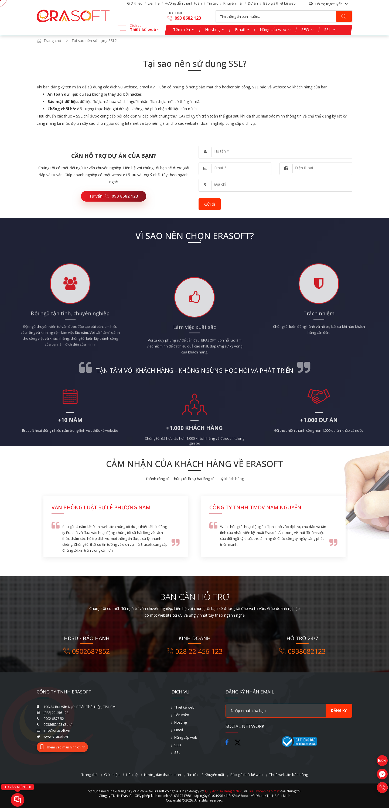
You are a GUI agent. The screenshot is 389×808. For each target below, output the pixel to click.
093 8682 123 (184, 18)
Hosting (212, 29)
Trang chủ (52, 40)
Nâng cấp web (273, 29)
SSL (327, 29)
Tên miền (181, 29)
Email (240, 29)
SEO (305, 29)
